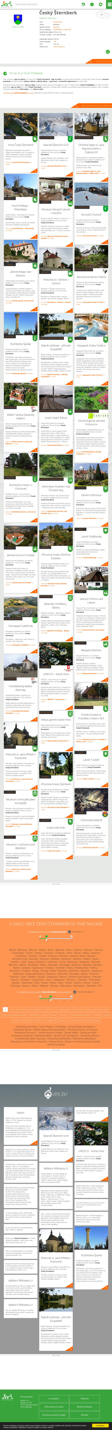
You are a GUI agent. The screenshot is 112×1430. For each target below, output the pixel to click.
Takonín (14, 979)
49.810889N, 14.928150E (62, 29)
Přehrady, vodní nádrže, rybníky (51, 338)
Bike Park (80, 643)
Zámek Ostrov (56, 1041)
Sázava (84, 973)
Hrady (10, 138)
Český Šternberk (58, 12)
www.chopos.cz (59, 47)
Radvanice (19, 973)
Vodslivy (77, 982)
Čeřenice (98, 949)
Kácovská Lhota (19, 958)
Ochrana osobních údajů (53, 1415)
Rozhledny (10, 337)
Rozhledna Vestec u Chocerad (82, 1029)
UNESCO (45, 667)
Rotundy (10, 747)
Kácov (82, 955)
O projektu (54, 1398)
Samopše (74, 973)
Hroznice (52, 955)
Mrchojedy (65, 964)
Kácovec (91, 955)
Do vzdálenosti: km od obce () (44, 992)
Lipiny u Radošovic (37, 961)
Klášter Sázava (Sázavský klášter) (49, 1029)
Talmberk (25, 979)
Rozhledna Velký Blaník (84, 1038)
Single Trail (52, 1020)
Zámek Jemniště (88, 1032)
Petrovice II (14, 970)
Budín (51, 949)
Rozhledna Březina (90, 1035)
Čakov (69, 949)
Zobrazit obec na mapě (18, 93)
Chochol (38, 952)
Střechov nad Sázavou (79, 976)
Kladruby (44, 958)
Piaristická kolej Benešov (59, 1038)
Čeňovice (88, 949)
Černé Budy (18, 952)
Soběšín (32, 976)
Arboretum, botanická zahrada (51, 479)
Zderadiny (91, 985)
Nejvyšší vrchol (27, 1020)
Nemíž (16, 967)
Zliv (100, 985)
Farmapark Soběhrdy (22, 1035)
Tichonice (71, 979)
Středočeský (57, 22)
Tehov (48, 979)
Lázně (80, 529)
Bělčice (12, 949)
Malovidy (95, 961)
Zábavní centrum (46, 597)
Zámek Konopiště (56, 1044)
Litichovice (52, 961)
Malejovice (84, 961)
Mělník (23, 964)
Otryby (69, 967)
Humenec (63, 955)
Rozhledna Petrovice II (25, 1032)
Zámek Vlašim (71, 1032)
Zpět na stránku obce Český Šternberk (96, 105)
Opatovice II (38, 967)
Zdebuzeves (66, 985)
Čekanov (78, 949)
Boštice (42, 949)
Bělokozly (22, 949)
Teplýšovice (58, 979)
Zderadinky (79, 985)
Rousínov (51, 973)
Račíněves (74, 970)
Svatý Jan (96, 976)
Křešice (86, 958)
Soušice (41, 976)
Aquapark (45, 820)
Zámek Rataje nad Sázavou (81, 1026)
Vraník (95, 982)
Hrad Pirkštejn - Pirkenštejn (52, 1026)
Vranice (87, 982)
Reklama (85, 1398)
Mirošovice (33, 964)
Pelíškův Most (81, 967)
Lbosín (95, 958)
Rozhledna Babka (43, 1035)
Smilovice (14, 976)
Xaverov (26, 985)
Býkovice (60, 949)
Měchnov (13, 964)
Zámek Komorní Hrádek (50, 1032)
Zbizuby (54, 985)
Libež (23, 961)
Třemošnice (94, 979)
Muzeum (10, 792)
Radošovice (97, 970)
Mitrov (43, 964)
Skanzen (45, 202)
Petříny (93, 967)
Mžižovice (76, 964)
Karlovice (33, 958)
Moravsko (53, 964)
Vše (5, 1009)
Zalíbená (43, 985)
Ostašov (50, 967)
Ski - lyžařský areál (47, 138)
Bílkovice (33, 949)
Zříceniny (45, 547)
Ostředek (60, 967)
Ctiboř (69, 952)
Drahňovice (21, 955)
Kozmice (77, 958)
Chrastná (59, 952)
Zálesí (35, 985)
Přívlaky (44, 970)
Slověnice (94, 973)
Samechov (62, 973)
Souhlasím (100, 1425)
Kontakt (84, 1415)
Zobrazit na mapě (19, 373)
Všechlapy (15, 985)
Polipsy (35, 970)
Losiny (62, 961)
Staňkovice (52, 976)
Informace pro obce (54, 1406)
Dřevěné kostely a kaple (84, 138)
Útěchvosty (26, 982)
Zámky (10, 264)
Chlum (29, 952)
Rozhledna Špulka (23, 1029)
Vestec (44, 982)
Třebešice (82, 979)
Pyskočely (62, 970)
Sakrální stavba (10, 407)
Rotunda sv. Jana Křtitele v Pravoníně (29, 1041)
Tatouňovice (38, 979)
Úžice (37, 982)
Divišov (85, 952)
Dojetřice (95, 952)
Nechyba (87, 964)
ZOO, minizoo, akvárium (13, 619)
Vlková (68, 982)
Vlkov (60, 982)
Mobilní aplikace (84, 1406)
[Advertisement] (56, 901)
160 (55, 42)
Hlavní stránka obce (103, 61)
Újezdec (16, 982)
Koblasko (55, 958)
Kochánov (66, 958)
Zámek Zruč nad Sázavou (66, 1035)
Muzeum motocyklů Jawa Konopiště (82, 1041)
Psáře (53, 970)
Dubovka (32, 955)
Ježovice (74, 955)
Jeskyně (80, 813)
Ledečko (15, 961)
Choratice (48, 952)
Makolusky (72, 961)
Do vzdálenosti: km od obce (47, 932)
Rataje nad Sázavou (35, 973)
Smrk (23, 976)
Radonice (85, 970)
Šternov (63, 976)
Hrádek (42, 955)
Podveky (26, 970)
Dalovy (77, 952)
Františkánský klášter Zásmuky (30, 1038)
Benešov (56, 27)
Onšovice (26, 967)
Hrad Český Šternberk (26, 1026)
